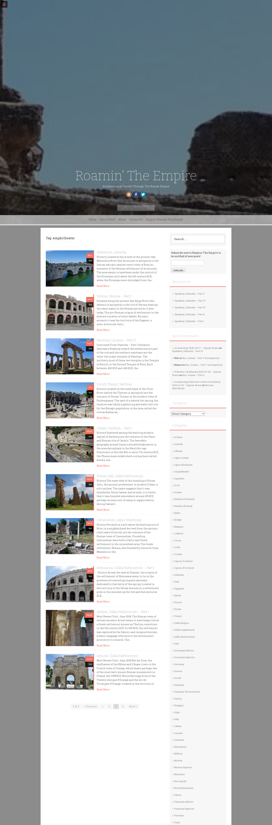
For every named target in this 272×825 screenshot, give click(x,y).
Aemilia (178, 444)
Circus (177, 540)
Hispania (179, 684)
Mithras (178, 753)
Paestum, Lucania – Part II (116, 340)
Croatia (178, 554)
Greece (178, 671)
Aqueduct (179, 478)
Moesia (178, 760)
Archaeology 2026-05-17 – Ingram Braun (196, 347)
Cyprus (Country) (183, 561)
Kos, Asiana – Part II (193, 375)
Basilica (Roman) (183, 506)
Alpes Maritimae (183, 464)
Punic (177, 822)
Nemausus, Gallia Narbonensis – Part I (125, 568)
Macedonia (180, 746)
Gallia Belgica (181, 623)
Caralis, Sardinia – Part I (114, 428)
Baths (177, 512)
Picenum (179, 815)
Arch (177, 485)
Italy (176, 719)
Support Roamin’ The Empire (164, 219)
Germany (179, 664)
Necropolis (180, 781)
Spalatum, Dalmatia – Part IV (190, 300)
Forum (177, 609)
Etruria (178, 602)
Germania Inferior (184, 650)
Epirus (177, 595)
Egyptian (179, 588)
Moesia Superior (183, 767)
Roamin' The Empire (136, 176)
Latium (178, 726)
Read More (103, 286)
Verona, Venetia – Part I (114, 296)
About (122, 219)
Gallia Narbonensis (184, 636)
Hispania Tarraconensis (187, 691)
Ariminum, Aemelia (111, 252)
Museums (179, 774)
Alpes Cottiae (181, 457)
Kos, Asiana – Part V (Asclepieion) (200, 358)
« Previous (90, 706)
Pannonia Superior (184, 808)
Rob (90, 261)
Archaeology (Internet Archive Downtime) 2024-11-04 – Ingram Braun (196, 383)
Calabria (178, 533)
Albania (178, 451)
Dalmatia (179, 574)
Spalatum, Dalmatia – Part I (189, 321)
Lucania (178, 733)
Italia (177, 712)
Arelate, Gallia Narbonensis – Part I (123, 612)
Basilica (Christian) (184, 499)
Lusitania (179, 739)
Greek (177, 677)
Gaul (176, 643)
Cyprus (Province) (184, 567)
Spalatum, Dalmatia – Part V (190, 293)
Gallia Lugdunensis (184, 629)
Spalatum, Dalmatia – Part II (190, 314)
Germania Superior (184, 657)
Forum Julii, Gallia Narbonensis (120, 476)
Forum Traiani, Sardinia (114, 384)
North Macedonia (183, 788)
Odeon (177, 794)
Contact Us (136, 219)
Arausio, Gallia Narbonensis (117, 656)
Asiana (178, 492)
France (178, 616)
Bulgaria (178, 526)
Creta (177, 547)
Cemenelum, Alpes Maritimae (119, 520)
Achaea (178, 437)
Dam (176, 581)
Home (93, 219)
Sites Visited (107, 219)
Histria (178, 698)
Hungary (179, 705)
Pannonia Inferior (184, 801)
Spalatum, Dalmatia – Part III (190, 307)
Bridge (178, 519)
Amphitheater (181, 471)
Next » (133, 706)
